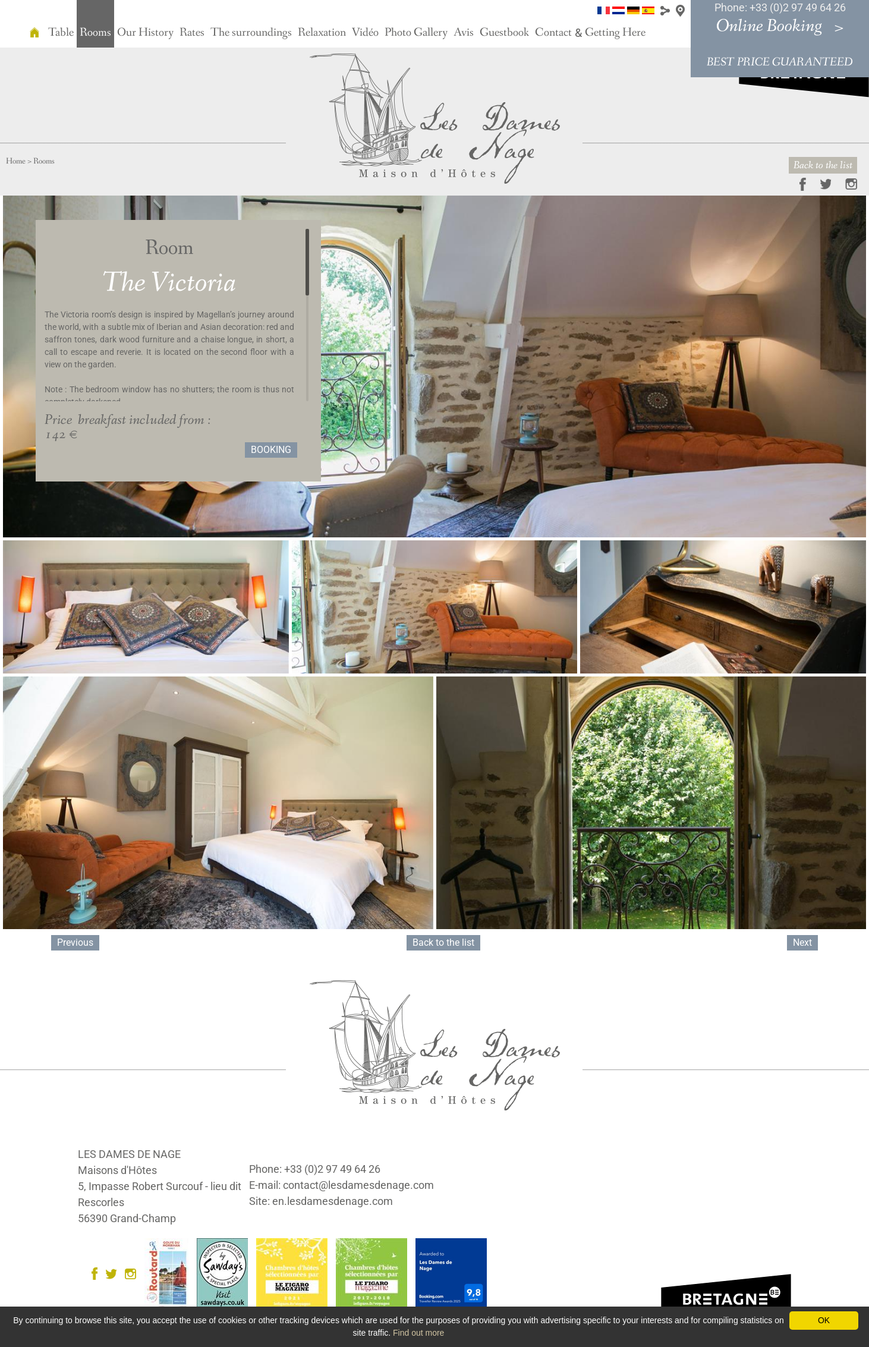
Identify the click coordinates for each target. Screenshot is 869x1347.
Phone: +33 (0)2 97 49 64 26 (780, 7)
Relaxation (322, 32)
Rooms (95, 32)
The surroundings (251, 32)
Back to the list (823, 165)
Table (61, 32)
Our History (145, 32)
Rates (192, 32)
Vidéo (365, 32)
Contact (553, 32)
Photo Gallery (416, 32)
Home (16, 161)
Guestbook (504, 32)
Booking (271, 449)
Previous (75, 942)
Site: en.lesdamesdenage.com (321, 1201)
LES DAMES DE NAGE (129, 1154)
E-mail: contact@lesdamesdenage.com (341, 1185)
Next (802, 942)
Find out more (418, 1332)
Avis (464, 32)
